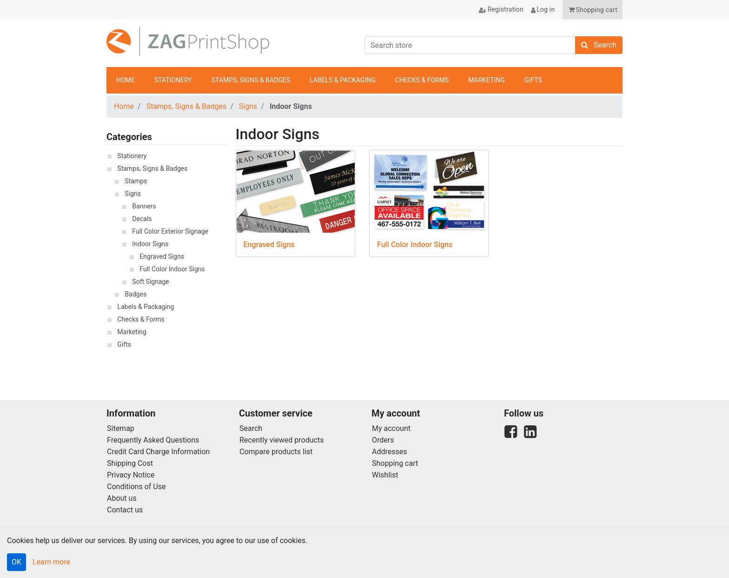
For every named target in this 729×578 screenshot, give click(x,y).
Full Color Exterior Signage (170, 231)
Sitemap (120, 428)
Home (124, 106)
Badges (135, 294)
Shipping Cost (130, 463)
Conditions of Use (136, 486)
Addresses (389, 451)
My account (391, 428)
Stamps (136, 181)
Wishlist (385, 474)
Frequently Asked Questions (153, 440)
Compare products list (275, 451)
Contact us (125, 509)
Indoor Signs (150, 244)
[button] (593, 10)
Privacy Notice (130, 474)
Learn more (51, 562)
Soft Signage (150, 281)
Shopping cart (395, 463)
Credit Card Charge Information (158, 451)
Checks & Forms (140, 319)
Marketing (131, 332)
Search (250, 428)
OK (16, 562)
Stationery (131, 156)
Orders (383, 440)
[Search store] (470, 45)
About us (122, 498)
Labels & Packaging (145, 306)
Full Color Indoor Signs (172, 269)
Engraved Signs (161, 256)
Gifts (124, 344)
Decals (142, 218)
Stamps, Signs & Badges (186, 106)
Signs (248, 106)
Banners (144, 206)
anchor (610, 80)
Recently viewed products (281, 440)
